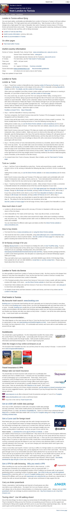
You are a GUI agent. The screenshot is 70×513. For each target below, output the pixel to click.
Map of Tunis (49, 150)
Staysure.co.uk (31, 385)
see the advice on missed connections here (52, 387)
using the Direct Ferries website (43, 232)
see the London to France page (40, 93)
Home (3, 14)
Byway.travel (14, 246)
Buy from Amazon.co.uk (48, 491)
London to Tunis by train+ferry (13, 31)
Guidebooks (7, 332)
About (7, 14)
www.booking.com (31, 301)
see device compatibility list (27, 410)
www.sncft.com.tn (50, 57)
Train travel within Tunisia (11, 44)
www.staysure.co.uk (12, 394)
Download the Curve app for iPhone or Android (27, 431)
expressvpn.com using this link (36, 476)
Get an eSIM (7, 404)
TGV (42, 87)
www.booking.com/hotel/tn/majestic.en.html (32, 322)
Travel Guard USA (26, 399)
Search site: (49, 2)
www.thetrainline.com (57, 235)
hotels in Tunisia (14, 297)
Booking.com (6, 303)
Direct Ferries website (53, 223)
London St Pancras (45, 85)
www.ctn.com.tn (52, 52)
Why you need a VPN (36, 464)
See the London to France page (14, 201)
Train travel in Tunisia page (36, 59)
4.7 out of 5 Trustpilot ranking (31, 474)
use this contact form (48, 260)
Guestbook (19, 14)
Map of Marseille (26, 110)
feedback (60, 389)
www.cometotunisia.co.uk (21, 68)
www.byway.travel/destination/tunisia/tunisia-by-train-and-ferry (23, 251)
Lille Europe (15, 87)
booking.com (17, 305)
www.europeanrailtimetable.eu (14, 348)
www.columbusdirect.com (13, 397)
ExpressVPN (6, 474)
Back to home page (62, 510)
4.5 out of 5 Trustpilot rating (39, 412)
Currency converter (36, 66)
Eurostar (55, 85)
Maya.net (5, 412)
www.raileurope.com (43, 235)
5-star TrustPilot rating (51, 246)
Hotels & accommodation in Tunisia (14, 36)
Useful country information (12, 34)
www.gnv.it (38, 54)
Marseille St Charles (56, 188)
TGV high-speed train (40, 188)
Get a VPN (6, 464)
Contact (13, 14)
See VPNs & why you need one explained (51, 472)
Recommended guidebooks (40, 68)
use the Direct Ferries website (32, 124)
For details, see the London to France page (29, 89)
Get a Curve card (9, 419)
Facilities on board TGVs (12, 110)
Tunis (14, 79)
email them (36, 260)
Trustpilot (59, 394)
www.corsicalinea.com (40, 52)
